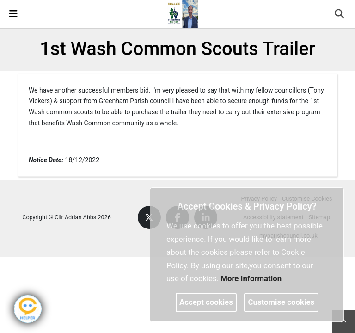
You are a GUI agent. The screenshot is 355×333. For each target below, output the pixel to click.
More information (251, 278)
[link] (181, 13)
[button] (340, 14)
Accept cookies (206, 302)
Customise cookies (281, 302)
